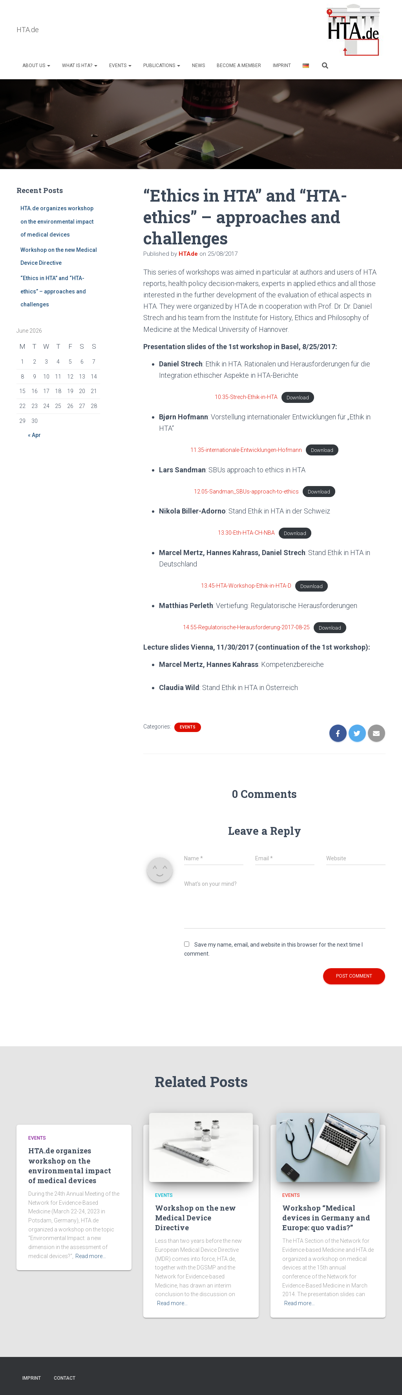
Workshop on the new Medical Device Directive (195, 1217)
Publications (161, 65)
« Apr (34, 435)
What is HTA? (79, 65)
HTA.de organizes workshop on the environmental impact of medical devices (56, 222)
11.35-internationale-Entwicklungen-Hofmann (246, 450)
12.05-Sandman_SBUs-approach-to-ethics (246, 492)
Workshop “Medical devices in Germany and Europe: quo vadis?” (326, 1217)
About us (36, 65)
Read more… (90, 1256)
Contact (64, 1378)
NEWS (198, 65)
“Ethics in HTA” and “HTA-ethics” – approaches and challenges (53, 291)
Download (298, 398)
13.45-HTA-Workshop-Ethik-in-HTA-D (246, 586)
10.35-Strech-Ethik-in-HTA (246, 397)
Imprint (282, 65)
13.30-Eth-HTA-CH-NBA (246, 533)
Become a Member (239, 65)
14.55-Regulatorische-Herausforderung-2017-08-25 (246, 628)
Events (120, 65)
